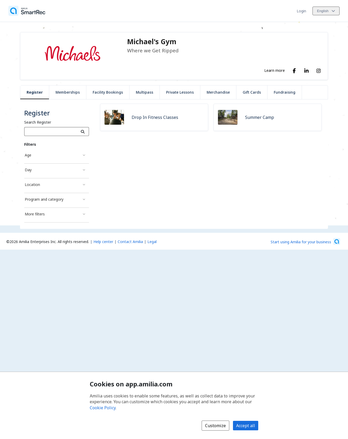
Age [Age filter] (28, 155)
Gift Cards (252, 92)
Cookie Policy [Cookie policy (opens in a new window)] (103, 408)
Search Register (37, 122)
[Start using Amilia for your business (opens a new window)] (305, 241)
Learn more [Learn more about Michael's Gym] (274, 70)
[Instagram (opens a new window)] (318, 69)
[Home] (26, 11)
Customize (215, 425)
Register (35, 92)
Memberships (68, 92)
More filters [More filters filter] (35, 213)
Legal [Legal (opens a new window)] (152, 241)
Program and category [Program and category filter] (44, 199)
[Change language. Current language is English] (326, 11)
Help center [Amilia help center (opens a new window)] (103, 241)
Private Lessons (180, 92)
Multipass (144, 92)
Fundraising (284, 92)
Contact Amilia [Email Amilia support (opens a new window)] (130, 241)
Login (301, 10)
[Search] (83, 131)
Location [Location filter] (32, 184)
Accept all (245, 425)
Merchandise (218, 92)
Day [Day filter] (28, 169)
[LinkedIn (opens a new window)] (306, 69)
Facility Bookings (108, 92)
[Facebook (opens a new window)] (294, 69)
